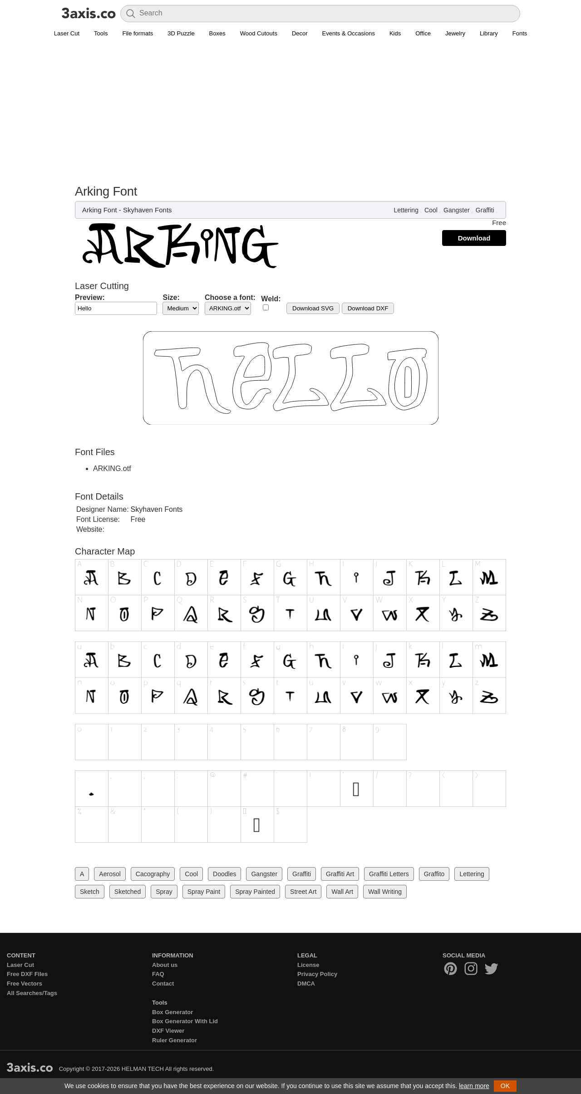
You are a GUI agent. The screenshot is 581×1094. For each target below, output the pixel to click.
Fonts (519, 33)
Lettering (406, 210)
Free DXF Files (27, 974)
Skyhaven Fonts (147, 210)
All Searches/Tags (32, 993)
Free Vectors (24, 983)
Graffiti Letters (389, 874)
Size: (170, 297)
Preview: (90, 297)
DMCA (306, 983)
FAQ (158, 974)
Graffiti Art (340, 874)
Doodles (224, 874)
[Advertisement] (290, 116)
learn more (474, 1085)
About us (164, 965)
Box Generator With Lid (185, 1021)
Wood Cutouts (258, 33)
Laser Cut (66, 33)
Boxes (217, 33)
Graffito (434, 874)
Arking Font (99, 210)
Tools (101, 33)
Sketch (89, 891)
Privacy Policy (317, 974)
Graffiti (485, 210)
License (308, 965)
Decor (300, 33)
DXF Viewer (168, 1030)
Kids (395, 33)
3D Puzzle (180, 33)
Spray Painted (255, 891)
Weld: (271, 299)
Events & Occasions (348, 33)
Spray (164, 891)
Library (489, 33)
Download (474, 238)
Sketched (127, 891)
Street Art (303, 891)
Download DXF (368, 308)
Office (423, 33)
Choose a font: (230, 297)
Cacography (153, 874)
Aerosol (109, 874)
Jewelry (455, 33)
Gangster (456, 210)
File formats (137, 33)
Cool (431, 210)
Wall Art (342, 891)
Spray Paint (203, 891)
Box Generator (172, 1012)
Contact (163, 983)
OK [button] (505, 1085)
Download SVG (313, 308)
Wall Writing (385, 891)
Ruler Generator (174, 1040)
